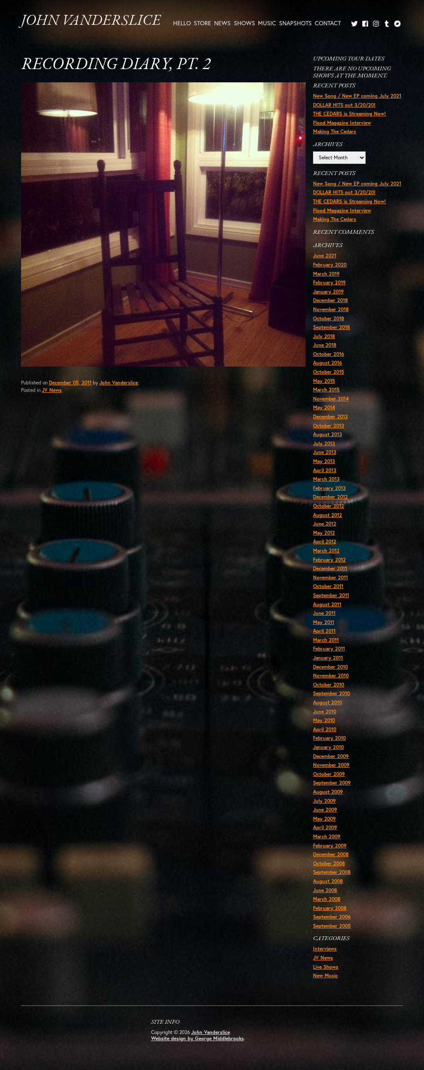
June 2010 (324, 711)
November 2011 (330, 577)
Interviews (325, 948)
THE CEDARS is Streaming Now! (349, 113)
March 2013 (326, 479)
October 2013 (328, 425)
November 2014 (331, 399)
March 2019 (326, 274)
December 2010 (330, 667)
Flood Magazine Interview (342, 123)
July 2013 (324, 443)
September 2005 (332, 926)
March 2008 (326, 899)
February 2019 (329, 282)
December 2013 (330, 416)
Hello (182, 23)
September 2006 (332, 917)
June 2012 (324, 524)
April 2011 (324, 631)
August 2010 (327, 702)
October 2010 (328, 684)
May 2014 (324, 407)
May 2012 (324, 533)
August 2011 (327, 604)
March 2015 (326, 389)
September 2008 (332, 872)
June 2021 (324, 255)
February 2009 (330, 845)
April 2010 (324, 729)
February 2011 (329, 648)
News (222, 23)
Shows (244, 23)
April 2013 (324, 470)
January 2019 (328, 291)
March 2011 (326, 640)
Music (267, 23)
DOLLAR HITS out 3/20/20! (344, 105)
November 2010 (331, 675)
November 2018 (331, 309)
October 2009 (329, 774)
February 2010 (329, 738)
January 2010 (328, 747)
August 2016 (327, 363)
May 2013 (324, 461)
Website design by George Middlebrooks (197, 1038)
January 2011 (328, 658)
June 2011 (324, 613)
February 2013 (329, 488)
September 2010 (331, 693)
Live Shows (325, 967)
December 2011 (330, 568)
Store (202, 23)
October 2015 (328, 372)
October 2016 (328, 354)
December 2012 (330, 497)
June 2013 (324, 452)
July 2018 (324, 336)
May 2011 (323, 622)
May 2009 (324, 819)
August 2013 (327, 434)
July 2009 (324, 801)
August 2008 (328, 881)
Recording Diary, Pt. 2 (115, 65)
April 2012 (324, 541)
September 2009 (332, 783)
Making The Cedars (334, 131)
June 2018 (324, 345)
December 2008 (331, 854)
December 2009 (331, 756)
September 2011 (331, 595)
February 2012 (329, 560)
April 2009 (325, 827)
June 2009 (325, 809)
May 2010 (324, 720)
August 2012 (327, 515)
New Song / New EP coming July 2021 (357, 96)
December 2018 (330, 300)
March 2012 (326, 550)
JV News (52, 390)
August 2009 (328, 792)
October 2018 (328, 318)
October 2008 (329, 863)
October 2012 (328, 506)
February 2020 (330, 265)
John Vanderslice (91, 21)
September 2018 (331, 327)
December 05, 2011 (70, 382)
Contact (328, 23)
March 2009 (326, 836)
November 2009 (331, 765)
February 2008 (330, 908)
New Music (325, 975)
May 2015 (324, 381)
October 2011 (328, 586)
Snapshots (295, 23)
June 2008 (325, 890)
